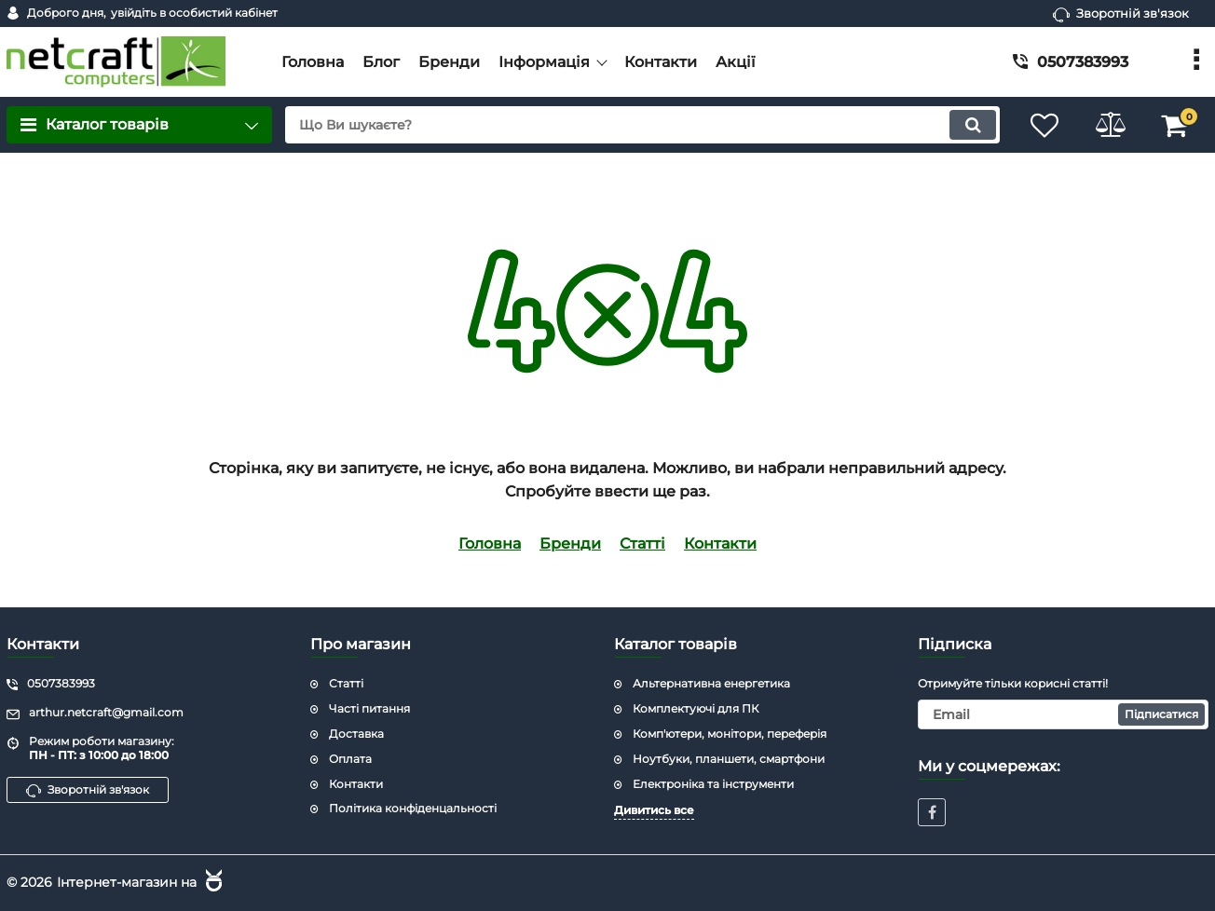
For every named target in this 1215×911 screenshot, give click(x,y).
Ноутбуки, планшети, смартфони (729, 759)
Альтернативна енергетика (711, 683)
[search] (642, 124)
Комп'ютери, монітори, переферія (729, 734)
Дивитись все (654, 810)
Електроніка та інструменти (713, 784)
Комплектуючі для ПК (695, 708)
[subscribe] (1063, 714)
